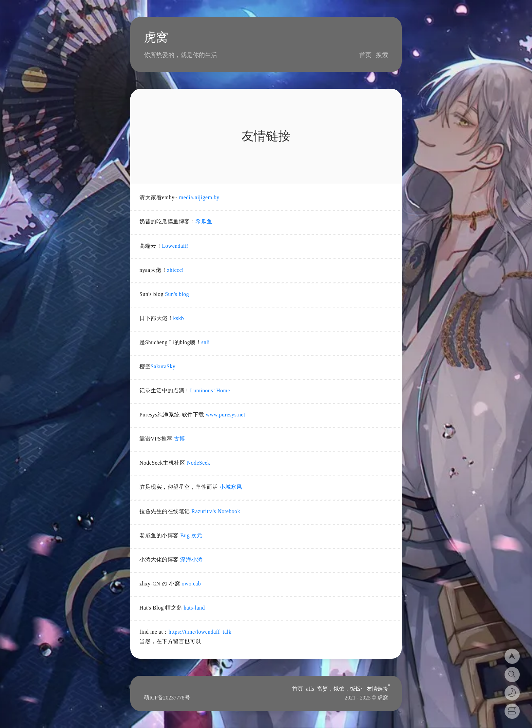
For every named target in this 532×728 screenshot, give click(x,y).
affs (310, 689)
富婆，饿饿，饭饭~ (340, 689)
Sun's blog (177, 294)
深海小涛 (191, 559)
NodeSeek (198, 463)
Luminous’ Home (210, 390)
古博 (179, 439)
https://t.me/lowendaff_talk (200, 632)
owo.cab (191, 583)
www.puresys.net (225, 414)
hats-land (194, 608)
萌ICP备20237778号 (167, 698)
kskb (178, 318)
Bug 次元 (191, 535)
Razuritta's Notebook (215, 511)
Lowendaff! (175, 246)
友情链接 (377, 689)
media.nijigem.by (199, 197)
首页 (365, 55)
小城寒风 (231, 487)
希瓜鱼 (203, 221)
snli (205, 342)
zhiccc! (175, 270)
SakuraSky (163, 366)
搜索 (382, 55)
